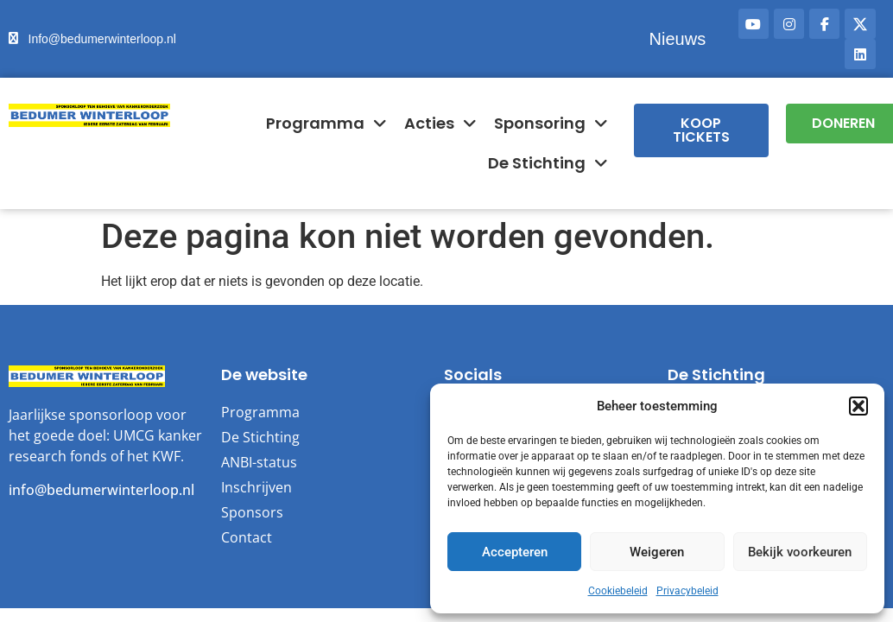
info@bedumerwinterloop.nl (101, 489)
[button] (858, 406)
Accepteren (515, 552)
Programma (326, 123)
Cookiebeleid (618, 591)
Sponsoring (551, 123)
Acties (440, 123)
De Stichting (548, 163)
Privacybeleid (687, 591)
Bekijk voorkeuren (800, 552)
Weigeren (657, 552)
